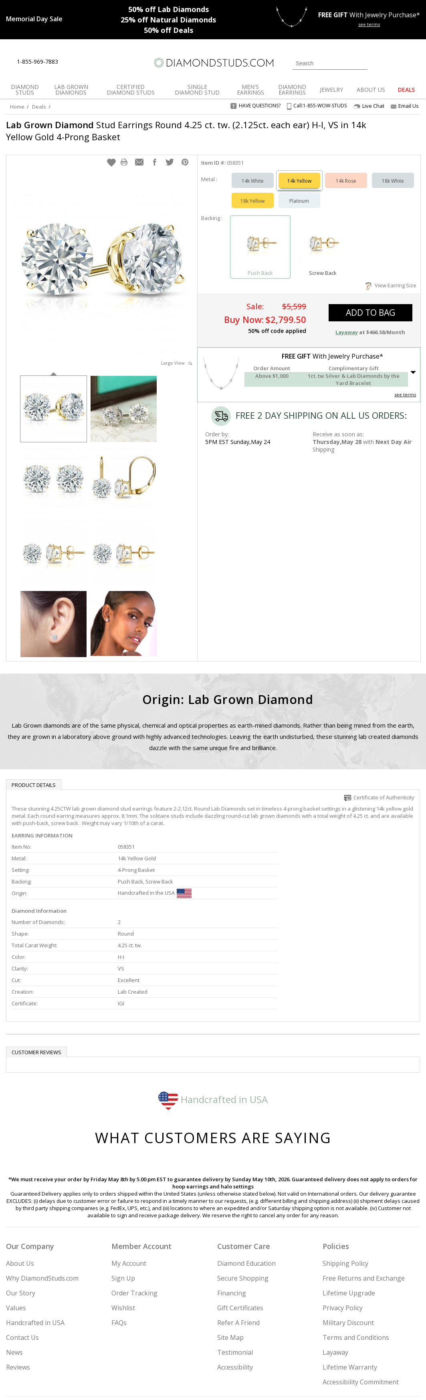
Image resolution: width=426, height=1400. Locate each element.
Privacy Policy (343, 1227)
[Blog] (386, 1353)
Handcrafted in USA (213, 1018)
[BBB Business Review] (151, 1382)
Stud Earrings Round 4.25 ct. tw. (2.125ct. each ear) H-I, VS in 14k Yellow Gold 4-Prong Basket (177, 131)
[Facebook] (347, 1353)
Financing (231, 1212)
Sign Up (123, 1197)
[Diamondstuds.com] (213, 63)
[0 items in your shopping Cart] (414, 62)
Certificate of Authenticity (379, 789)
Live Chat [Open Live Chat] (368, 106)
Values (16, 1227)
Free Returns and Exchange (364, 1197)
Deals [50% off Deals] (168, 30)
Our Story (20, 1212)
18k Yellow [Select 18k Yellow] (252, 193)
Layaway (335, 1271)
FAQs (119, 1242)
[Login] (378, 62)
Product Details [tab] (34, 777)
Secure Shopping (243, 1197)
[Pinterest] (365, 1353)
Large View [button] (176, 355)
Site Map (230, 1257)
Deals (39, 106)
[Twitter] (328, 1353)
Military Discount (348, 1242)
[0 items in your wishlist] (396, 62)
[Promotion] (34, 19)
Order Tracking (134, 1212)
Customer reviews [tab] (36, 971)
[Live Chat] (71, 62)
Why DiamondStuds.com (42, 1197)
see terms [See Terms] (405, 386)
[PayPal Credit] (276, 1382)
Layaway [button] (346, 324)
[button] (111, 154)
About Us (20, 1182)
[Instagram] (307, 1353)
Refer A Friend (238, 1242)
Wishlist (123, 1227)
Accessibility (235, 1286)
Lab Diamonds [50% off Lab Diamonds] (168, 9)
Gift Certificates (240, 1227)
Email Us (405, 106)
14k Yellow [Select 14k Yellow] (299, 172)
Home (17, 106)
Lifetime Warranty (350, 1286)
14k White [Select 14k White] (253, 172)
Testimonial (235, 1271)
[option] (53, 400)
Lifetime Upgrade (349, 1212)
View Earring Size (390, 277)
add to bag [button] (370, 304)
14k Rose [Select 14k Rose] (346, 172)
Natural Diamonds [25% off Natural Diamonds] (168, 19)
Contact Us (22, 1257)
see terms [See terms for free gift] (369, 24)
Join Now (245, 1350)
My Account (128, 1182)
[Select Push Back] (260, 235)
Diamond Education (246, 1182)
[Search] (330, 63)
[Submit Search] (361, 63)
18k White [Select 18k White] (393, 172)
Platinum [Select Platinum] (299, 193)
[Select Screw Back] (323, 235)
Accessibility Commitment (361, 1301)
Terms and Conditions (356, 1257)
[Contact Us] (89, 62)
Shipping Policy (345, 1182)
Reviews (18, 1286)
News (14, 1271)
